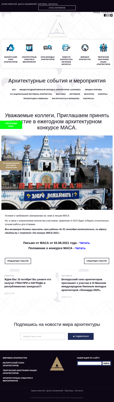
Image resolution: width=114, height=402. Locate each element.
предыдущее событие (18, 261)
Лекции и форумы (93, 90)
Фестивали (74, 94)
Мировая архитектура (15, 358)
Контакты (53, 4)
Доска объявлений (27, 4)
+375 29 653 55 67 (103, 7)
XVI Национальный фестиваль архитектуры (11, 165)
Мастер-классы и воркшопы (65, 99)
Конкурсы (102, 94)
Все (14, 90)
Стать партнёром (57, 8)
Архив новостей (9, 4)
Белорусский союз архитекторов (13, 364)
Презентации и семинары (35, 99)
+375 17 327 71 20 (103, 3)
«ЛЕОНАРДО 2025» (11, 124)
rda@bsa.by (11, 233)
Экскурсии (89, 94)
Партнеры (42, 4)
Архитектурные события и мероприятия (18, 379)
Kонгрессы (88, 99)
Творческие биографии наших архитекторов (20, 371)
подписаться (81, 336)
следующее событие (96, 261)
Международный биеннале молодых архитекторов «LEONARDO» (50, 90)
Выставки (61, 94)
